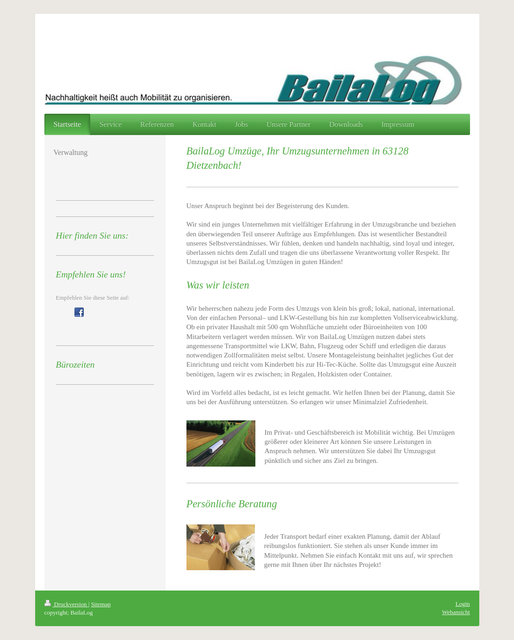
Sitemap (101, 604)
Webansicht (456, 612)
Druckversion (66, 604)
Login (462, 603)
